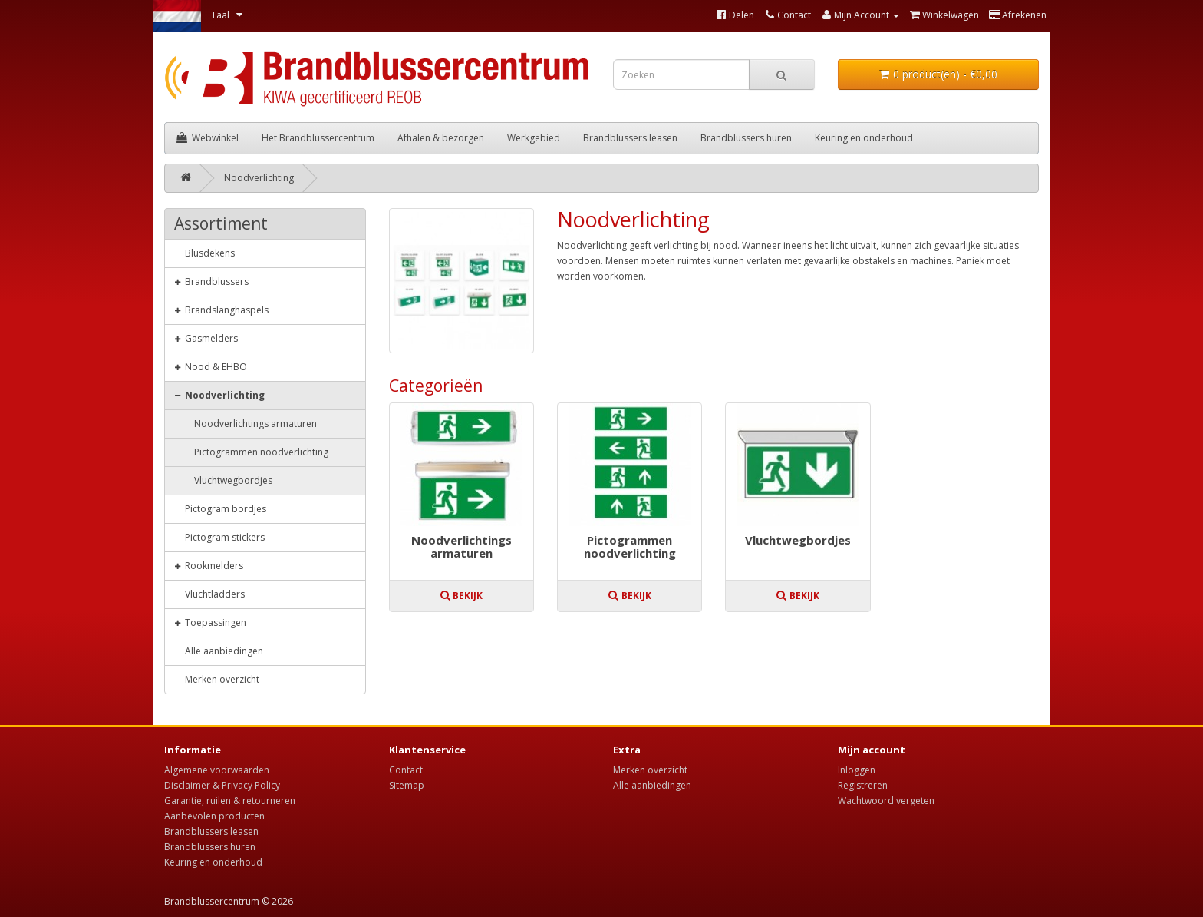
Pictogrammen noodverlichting (630, 547)
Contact (406, 769)
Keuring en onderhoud (864, 137)
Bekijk (461, 595)
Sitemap (406, 785)
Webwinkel (207, 137)
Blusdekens (204, 253)
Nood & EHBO (210, 366)
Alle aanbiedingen (218, 650)
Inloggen (856, 769)
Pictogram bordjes (220, 508)
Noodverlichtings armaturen (461, 547)
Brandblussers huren (746, 137)
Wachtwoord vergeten (886, 800)
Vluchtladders (209, 594)
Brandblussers (211, 281)
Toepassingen (210, 622)
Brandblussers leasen (630, 137)
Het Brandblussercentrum (318, 137)
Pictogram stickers (219, 537)
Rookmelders (208, 565)
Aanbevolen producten (214, 816)
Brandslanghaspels (221, 309)
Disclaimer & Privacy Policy (222, 785)
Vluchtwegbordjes (798, 541)
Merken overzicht (216, 679)
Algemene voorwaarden (216, 769)
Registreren (863, 785)
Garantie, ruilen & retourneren (229, 800)
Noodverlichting (259, 177)
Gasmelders (206, 338)
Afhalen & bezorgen (440, 137)
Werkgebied (533, 137)
